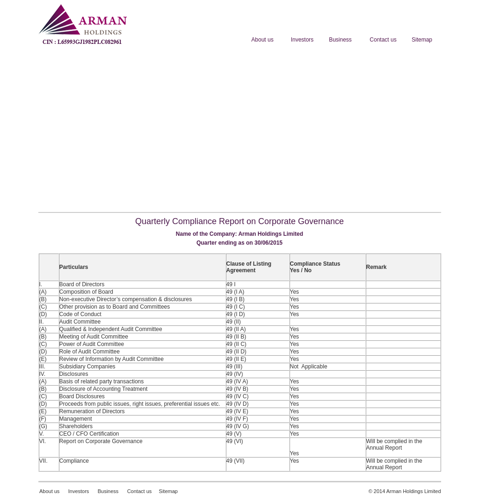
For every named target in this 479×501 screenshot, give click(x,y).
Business (108, 491)
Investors (78, 491)
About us (49, 491)
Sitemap (168, 491)
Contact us (139, 491)
